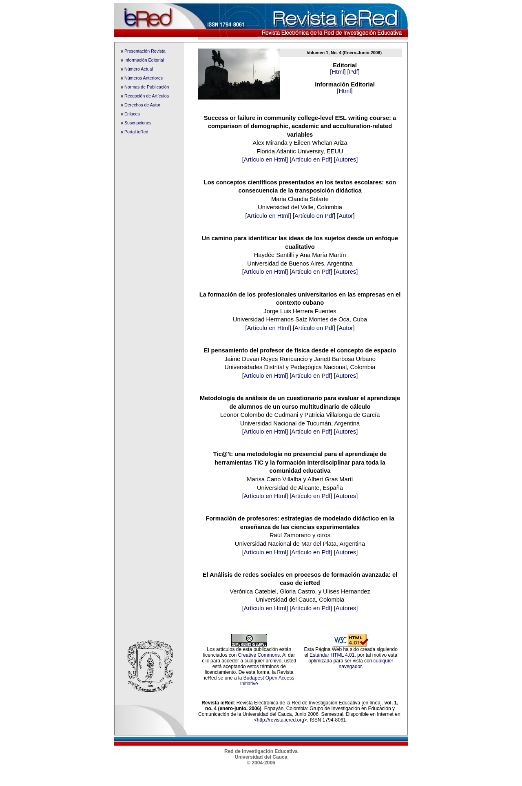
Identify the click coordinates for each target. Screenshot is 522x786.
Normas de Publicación (146, 86)
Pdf (353, 72)
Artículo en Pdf (310, 159)
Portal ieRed (136, 131)
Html (338, 72)
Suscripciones (137, 122)
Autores (346, 159)
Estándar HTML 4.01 (332, 655)
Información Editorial (144, 60)
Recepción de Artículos (146, 95)
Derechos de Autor (142, 104)
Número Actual (138, 68)
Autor (345, 216)
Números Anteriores (143, 77)
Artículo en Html (265, 159)
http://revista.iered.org (280, 720)
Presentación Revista (145, 51)
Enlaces (132, 113)
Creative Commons (259, 655)
